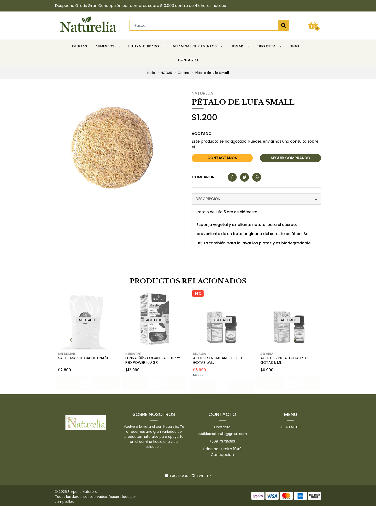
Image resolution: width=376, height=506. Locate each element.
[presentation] (49, 338)
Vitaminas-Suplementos (195, 45)
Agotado (202, 133)
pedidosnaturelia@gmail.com (222, 431)
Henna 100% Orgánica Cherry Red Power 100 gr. (151, 359)
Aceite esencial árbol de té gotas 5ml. (221, 359)
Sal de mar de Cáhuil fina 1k (86, 356)
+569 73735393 (222, 439)
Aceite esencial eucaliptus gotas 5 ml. (287, 359)
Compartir (203, 176)
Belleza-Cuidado (143, 45)
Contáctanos (222, 157)
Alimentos (104, 45)
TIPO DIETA (266, 45)
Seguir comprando (290, 157)
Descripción (208, 198)
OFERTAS (79, 45)
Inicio (151, 72)
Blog (294, 45)
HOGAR (236, 45)
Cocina (183, 72)
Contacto (188, 59)
